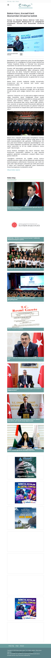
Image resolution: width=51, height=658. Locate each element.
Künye (17, 1)
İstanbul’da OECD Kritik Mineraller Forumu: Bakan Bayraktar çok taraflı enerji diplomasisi (24, 420)
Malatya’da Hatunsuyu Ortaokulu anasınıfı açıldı (24, 269)
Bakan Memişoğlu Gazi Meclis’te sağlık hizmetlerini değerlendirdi (24, 389)
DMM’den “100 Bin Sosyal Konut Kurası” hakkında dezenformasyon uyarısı (24, 238)
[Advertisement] (25, 541)
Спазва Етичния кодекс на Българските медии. (22, 652)
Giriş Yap (9, 1)
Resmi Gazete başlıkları (15, 329)
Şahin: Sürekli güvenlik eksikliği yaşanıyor (21, 450)
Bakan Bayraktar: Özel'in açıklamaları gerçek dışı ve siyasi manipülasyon (25, 208)
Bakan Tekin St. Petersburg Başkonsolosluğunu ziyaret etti (25, 358)
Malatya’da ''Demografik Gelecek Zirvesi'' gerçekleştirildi (21, 298)
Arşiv (13, 1)
